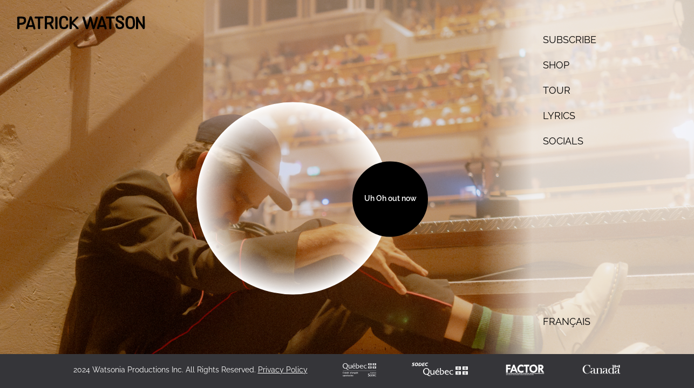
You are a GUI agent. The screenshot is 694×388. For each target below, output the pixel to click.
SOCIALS (563, 141)
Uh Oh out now (390, 199)
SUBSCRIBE (569, 39)
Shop (556, 65)
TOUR (556, 90)
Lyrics (559, 115)
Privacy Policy (283, 369)
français (566, 321)
